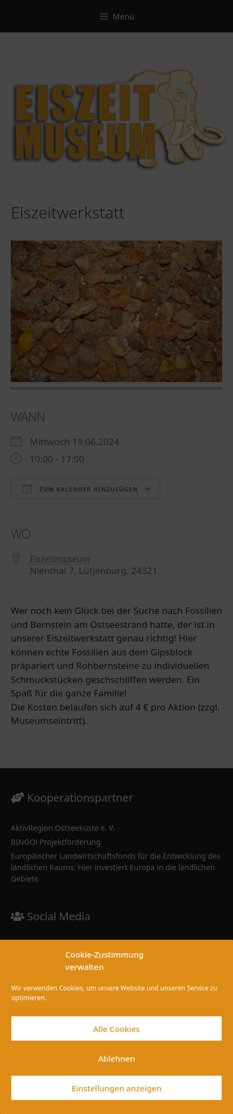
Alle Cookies (116, 1028)
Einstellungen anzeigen (117, 1088)
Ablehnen (116, 1058)
